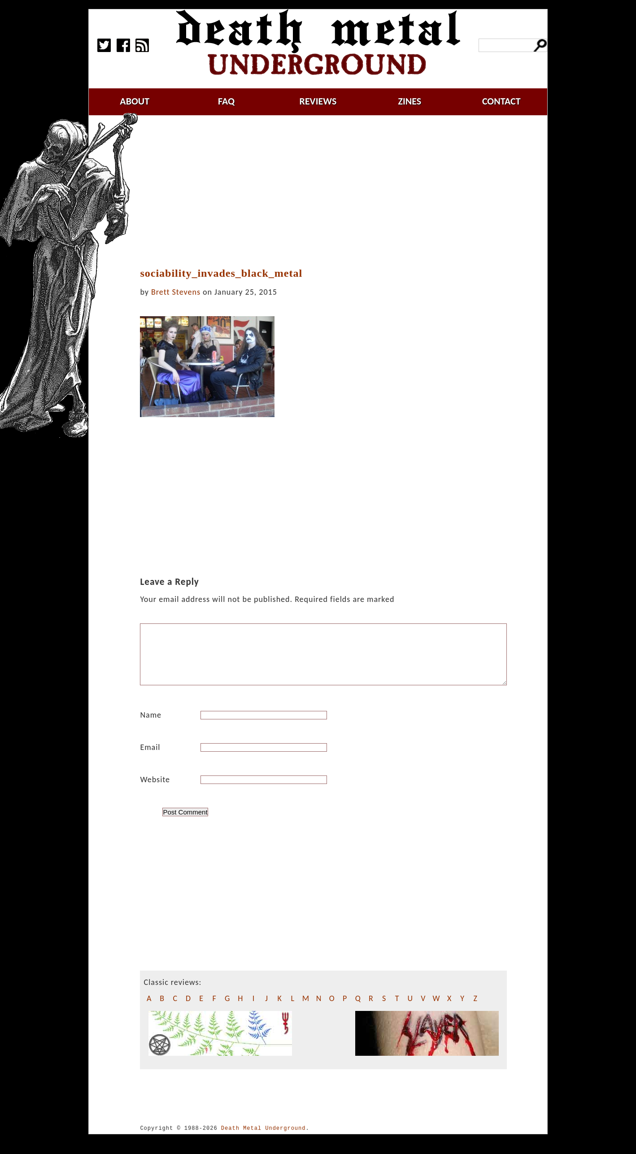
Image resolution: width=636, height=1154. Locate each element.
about (134, 101)
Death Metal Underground (263, 1139)
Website (155, 790)
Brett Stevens (175, 292)
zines (409, 101)
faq (226, 101)
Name (150, 726)
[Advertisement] (329, 191)
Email (150, 758)
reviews (318, 101)
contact (501, 101)
